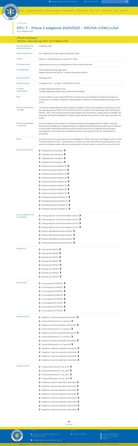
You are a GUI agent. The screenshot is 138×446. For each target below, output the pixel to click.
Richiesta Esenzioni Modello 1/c (54, 197)
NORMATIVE (106, 11)
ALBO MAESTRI (68, 11)
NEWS (115, 11)
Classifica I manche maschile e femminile (59, 317)
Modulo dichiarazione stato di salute (57, 231)
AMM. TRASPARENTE (110, 434)
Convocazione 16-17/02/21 (52, 299)
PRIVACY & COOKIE (109, 436)
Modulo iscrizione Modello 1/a (54, 166)
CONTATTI (124, 11)
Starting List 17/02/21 (50, 265)
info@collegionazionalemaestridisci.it (65, 1)
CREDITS (105, 438)
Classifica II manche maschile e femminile (59, 348)
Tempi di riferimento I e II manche (56, 321)
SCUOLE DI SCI (82, 11)
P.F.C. (91, 11)
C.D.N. (97, 11)
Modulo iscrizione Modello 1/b (54, 182)
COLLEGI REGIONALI (53, 11)
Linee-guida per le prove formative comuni (60, 216)
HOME (21, 11)
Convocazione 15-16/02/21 (52, 283)
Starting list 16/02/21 (50, 250)
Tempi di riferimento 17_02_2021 (55, 367)
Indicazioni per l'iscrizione (52, 151)
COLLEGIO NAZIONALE (34, 11)
